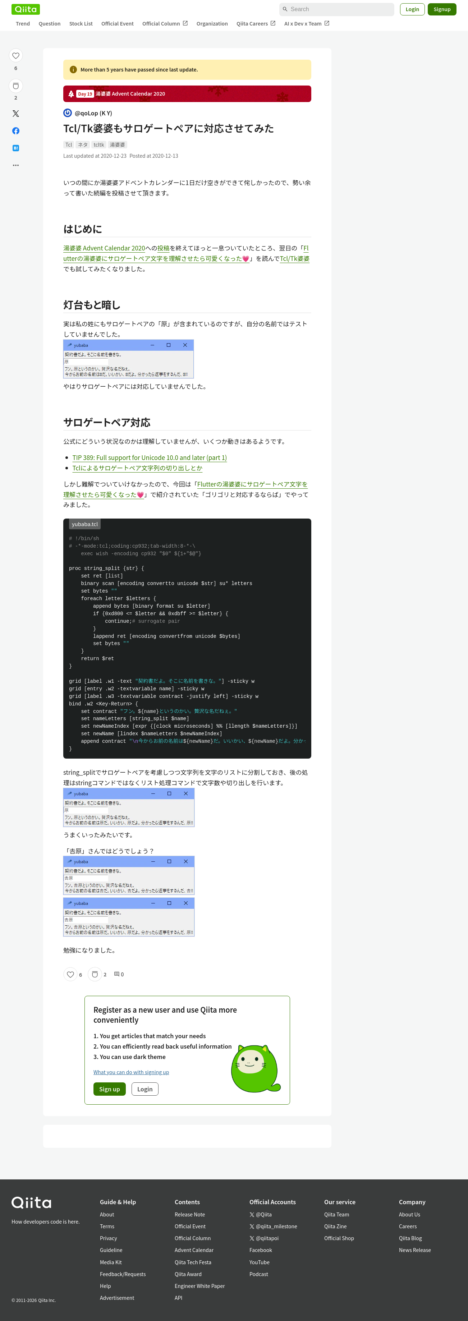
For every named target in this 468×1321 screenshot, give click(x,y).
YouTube (259, 1262)
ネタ (83, 144)
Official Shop (339, 1238)
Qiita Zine (335, 1226)
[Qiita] (26, 9)
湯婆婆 (117, 144)
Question (49, 23)
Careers (408, 1226)
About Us (409, 1214)
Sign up (109, 1089)
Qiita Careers (256, 23)
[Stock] (16, 86)
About (107, 1214)
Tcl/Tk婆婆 (295, 258)
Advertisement (117, 1297)
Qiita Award (188, 1274)
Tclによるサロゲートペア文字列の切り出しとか (138, 467)
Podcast (258, 1274)
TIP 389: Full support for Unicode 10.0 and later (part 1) (150, 457)
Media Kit (111, 1262)
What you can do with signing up (131, 1072)
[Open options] (16, 165)
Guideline (111, 1249)
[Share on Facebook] (16, 131)
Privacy (108, 1238)
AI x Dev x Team (307, 23)
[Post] (16, 113)
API (178, 1297)
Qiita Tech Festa (193, 1262)
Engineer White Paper (200, 1285)
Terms (107, 1226)
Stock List (81, 23)
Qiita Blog (410, 1238)
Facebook (260, 1249)
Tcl (68, 144)
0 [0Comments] (119, 974)
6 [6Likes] (15, 68)
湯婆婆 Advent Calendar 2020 (104, 247)
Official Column (165, 23)
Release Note (190, 1214)
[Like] (16, 55)
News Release (415, 1249)
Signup (442, 9)
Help (105, 1285)
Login (412, 9)
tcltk (98, 144)
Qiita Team (336, 1214)
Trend (23, 23)
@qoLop (87, 113)
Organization (212, 23)
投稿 (163, 247)
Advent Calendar (194, 1249)
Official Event (117, 23)
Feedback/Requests (123, 1274)
